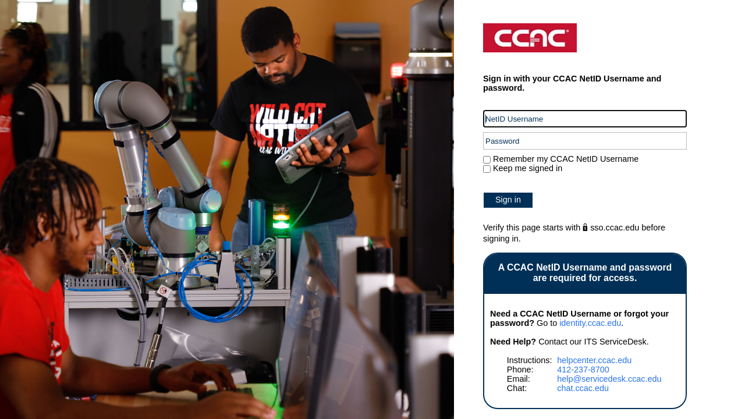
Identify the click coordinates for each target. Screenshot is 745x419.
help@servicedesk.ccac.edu (609, 379)
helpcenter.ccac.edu (594, 360)
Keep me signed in (527, 168)
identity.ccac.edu (590, 323)
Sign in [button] (508, 199)
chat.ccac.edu (583, 388)
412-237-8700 (583, 369)
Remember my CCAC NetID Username (564, 159)
